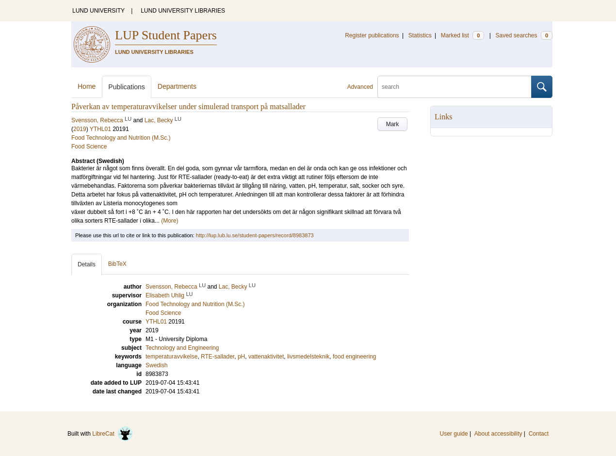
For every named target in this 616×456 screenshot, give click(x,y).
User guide (454, 433)
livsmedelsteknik (308, 356)
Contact (539, 433)
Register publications (372, 35)
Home (87, 86)
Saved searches (523, 35)
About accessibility (498, 433)
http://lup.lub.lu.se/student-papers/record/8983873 (255, 235)
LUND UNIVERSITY (98, 10)
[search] (454, 87)
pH (241, 356)
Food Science (89, 146)
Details (87, 264)
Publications (126, 87)
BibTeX (117, 264)
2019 (79, 129)
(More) (169, 220)
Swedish (156, 365)
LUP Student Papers (166, 35)
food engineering (354, 356)
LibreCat (112, 433)
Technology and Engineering (182, 347)
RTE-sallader (217, 356)
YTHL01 (100, 129)
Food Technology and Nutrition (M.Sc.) (121, 137)
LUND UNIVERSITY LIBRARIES (183, 10)
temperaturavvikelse (171, 356)
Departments (177, 86)
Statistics (420, 35)
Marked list (462, 35)
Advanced (360, 86)
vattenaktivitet (266, 356)
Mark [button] (392, 124)
